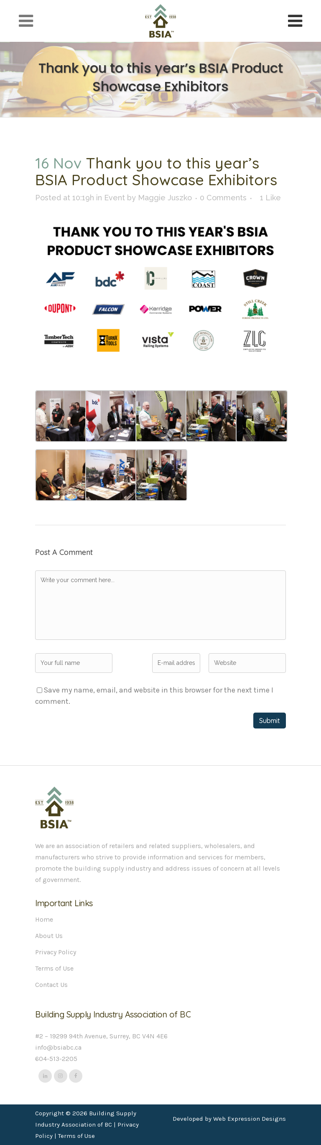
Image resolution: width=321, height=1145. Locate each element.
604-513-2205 (56, 1059)
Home (44, 919)
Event (114, 197)
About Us (49, 936)
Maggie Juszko (165, 197)
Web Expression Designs (249, 1118)
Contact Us (51, 985)
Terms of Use (54, 968)
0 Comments (223, 197)
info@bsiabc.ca (58, 1047)
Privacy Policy (55, 952)
